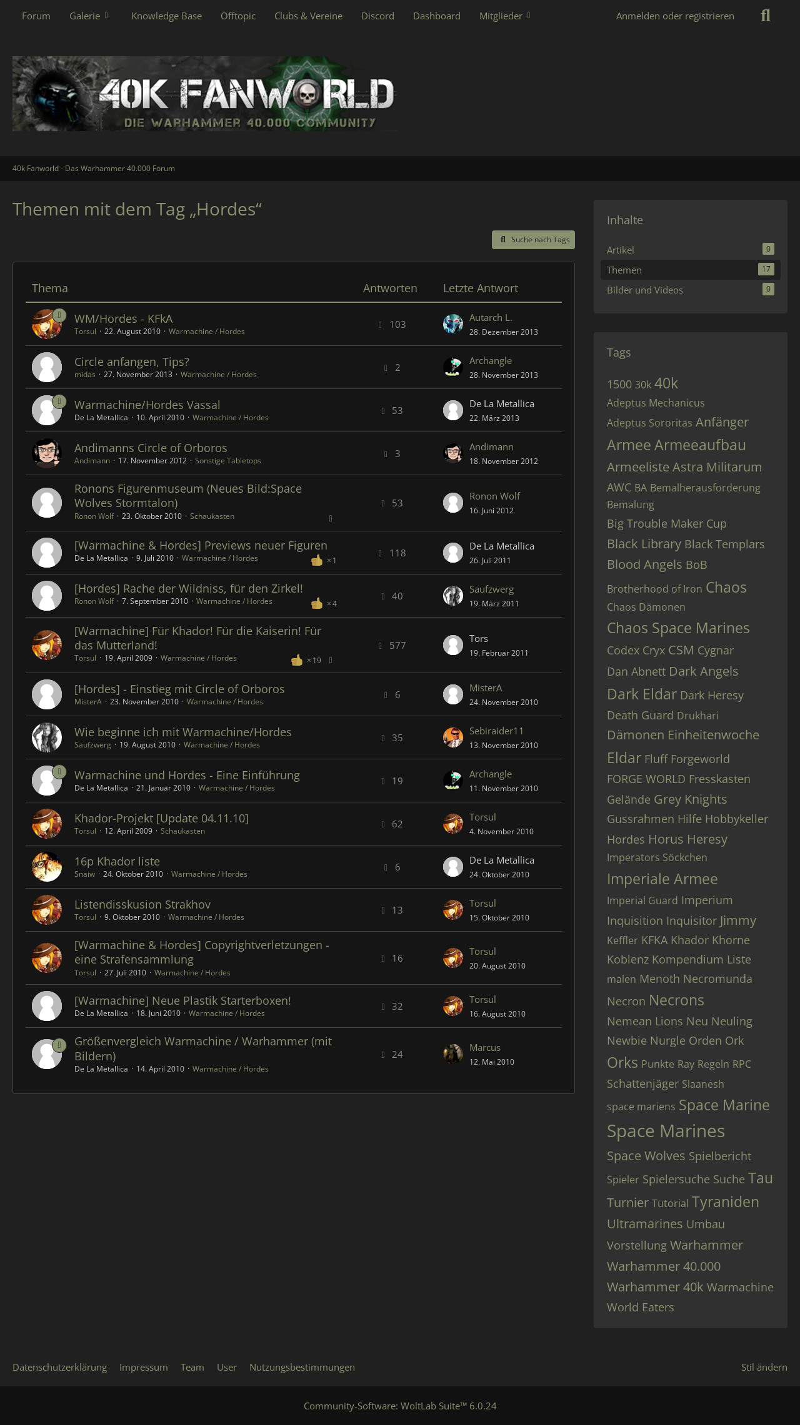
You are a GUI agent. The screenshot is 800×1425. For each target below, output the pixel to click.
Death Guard (640, 715)
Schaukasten (212, 516)
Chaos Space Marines (678, 628)
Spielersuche (676, 1178)
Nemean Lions (645, 1020)
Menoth (659, 978)
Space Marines (666, 1130)
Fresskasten (720, 778)
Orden (705, 1040)
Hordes (626, 839)
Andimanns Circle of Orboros (151, 447)
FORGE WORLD (646, 778)
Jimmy (738, 920)
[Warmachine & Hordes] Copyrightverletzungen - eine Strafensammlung (201, 952)
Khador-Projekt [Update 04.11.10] (161, 818)
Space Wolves (646, 1155)
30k (643, 385)
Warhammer (706, 1244)
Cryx (653, 650)
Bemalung (630, 504)
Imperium (707, 899)
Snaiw (84, 874)
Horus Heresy (688, 839)
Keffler (622, 940)
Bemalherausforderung (705, 488)
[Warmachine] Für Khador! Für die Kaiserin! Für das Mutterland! (197, 638)
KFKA (654, 939)
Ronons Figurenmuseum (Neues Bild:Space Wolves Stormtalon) (188, 495)
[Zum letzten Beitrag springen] (453, 324)
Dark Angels (704, 671)
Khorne (731, 939)
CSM (681, 649)
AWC (619, 487)
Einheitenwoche (713, 734)
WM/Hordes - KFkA (123, 318)
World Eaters (640, 1306)
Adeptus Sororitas (649, 423)
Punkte (657, 1064)
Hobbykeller (736, 818)
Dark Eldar (642, 694)
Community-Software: (400, 1405)
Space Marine (724, 1105)
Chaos (726, 587)
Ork (734, 1040)
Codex (623, 650)
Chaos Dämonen (646, 607)
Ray (686, 1064)
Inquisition (635, 920)
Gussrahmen (640, 818)
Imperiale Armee (662, 879)
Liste (739, 959)
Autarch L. (490, 317)
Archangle (490, 360)
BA (640, 488)
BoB (697, 564)
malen (621, 979)
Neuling (731, 1020)
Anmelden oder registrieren (675, 15)
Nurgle (668, 1040)
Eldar (624, 757)
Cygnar (716, 650)
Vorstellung (637, 1245)
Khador (690, 939)
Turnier (628, 1202)
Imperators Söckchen (657, 857)
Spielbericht (720, 1155)
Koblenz (628, 959)
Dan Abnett (636, 671)
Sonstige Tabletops (228, 460)
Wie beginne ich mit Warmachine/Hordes (183, 731)
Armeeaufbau (700, 445)
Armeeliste (638, 466)
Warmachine (740, 1287)
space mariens (641, 1106)
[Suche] (766, 15)
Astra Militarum (717, 466)
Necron (626, 1001)
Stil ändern (764, 1367)
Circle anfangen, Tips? (131, 361)
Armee (629, 445)
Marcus (485, 1047)
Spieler (623, 1179)
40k (666, 383)
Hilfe (690, 818)
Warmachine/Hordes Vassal (147, 404)
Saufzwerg (491, 589)
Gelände (629, 799)
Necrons (676, 1000)
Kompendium (688, 959)
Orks (622, 1062)
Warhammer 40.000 (664, 1266)
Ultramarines (645, 1223)
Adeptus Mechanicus (656, 403)
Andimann (92, 460)
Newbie (627, 1040)
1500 (619, 384)
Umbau (705, 1223)
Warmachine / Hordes (207, 331)
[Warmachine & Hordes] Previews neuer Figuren (201, 545)
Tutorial (670, 1203)
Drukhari (698, 715)
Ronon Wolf (94, 516)
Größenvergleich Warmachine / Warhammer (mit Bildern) (203, 1048)
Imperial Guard (642, 900)
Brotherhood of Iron (654, 589)
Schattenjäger (643, 1083)
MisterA (88, 701)
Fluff (656, 758)
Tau (760, 1178)
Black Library (644, 543)
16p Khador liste (117, 861)
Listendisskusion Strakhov (142, 904)
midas (85, 374)
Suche (729, 1178)
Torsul (85, 331)
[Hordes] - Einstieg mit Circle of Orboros (179, 688)
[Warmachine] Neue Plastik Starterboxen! (182, 1000)
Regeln (713, 1064)
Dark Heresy (712, 695)
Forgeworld (700, 758)
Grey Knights (691, 799)
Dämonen (635, 734)
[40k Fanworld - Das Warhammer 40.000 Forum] (400, 93)
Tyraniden (725, 1201)
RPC (741, 1064)
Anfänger (722, 421)
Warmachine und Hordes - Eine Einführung (187, 774)
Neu (697, 1020)
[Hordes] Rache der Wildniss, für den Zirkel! (188, 588)
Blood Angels (644, 564)
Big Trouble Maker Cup (667, 523)
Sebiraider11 (496, 730)
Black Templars (724, 543)
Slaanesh (703, 1084)
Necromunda (717, 978)
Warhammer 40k (655, 1286)
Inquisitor (691, 920)
